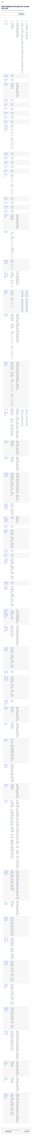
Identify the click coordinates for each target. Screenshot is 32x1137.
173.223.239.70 (12, 1027)
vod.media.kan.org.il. (6, 316)
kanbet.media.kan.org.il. (6, 364)
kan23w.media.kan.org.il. (6, 919)
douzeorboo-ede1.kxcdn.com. (12, 412)
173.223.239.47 (12, 1023)
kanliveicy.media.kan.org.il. (6, 262)
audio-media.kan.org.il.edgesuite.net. (6, 628)
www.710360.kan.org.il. (6, 1063)
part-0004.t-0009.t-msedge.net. (12, 849)
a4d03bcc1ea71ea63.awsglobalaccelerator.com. (12, 750)
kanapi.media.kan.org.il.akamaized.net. (6, 506)
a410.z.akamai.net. (12, 1018)
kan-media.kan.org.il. (6, 903)
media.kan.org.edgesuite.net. (12, 532)
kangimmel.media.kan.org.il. (6, 1033)
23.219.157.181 (12, 1004)
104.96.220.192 (12, 662)
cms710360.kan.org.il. (6, 1079)
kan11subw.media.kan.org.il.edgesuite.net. (12, 942)
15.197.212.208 (12, 760)
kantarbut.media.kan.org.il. (6, 475)
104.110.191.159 (12, 494)
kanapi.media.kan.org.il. (6, 292)
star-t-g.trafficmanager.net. (12, 830)
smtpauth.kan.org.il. (6, 673)
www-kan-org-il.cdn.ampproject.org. (6, 274)
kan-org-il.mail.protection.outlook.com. (6, 128)
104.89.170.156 (12, 976)
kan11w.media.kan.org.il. (6, 766)
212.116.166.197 (12, 176)
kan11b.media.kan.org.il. (6, 649)
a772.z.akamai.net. (12, 928)
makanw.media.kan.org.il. (6, 1009)
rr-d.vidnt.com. (12, 233)
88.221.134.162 (12, 1114)
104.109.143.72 (12, 574)
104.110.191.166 (12, 489)
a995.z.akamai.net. (12, 775)
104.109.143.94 (12, 578)
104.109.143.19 (12, 606)
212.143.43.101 (12, 186)
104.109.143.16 (12, 601)
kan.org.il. (6, 23)
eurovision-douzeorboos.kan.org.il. (6, 412)
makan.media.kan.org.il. (6, 986)
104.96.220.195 (12, 667)
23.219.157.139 (12, 999)
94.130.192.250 (12, 238)
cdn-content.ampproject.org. (12, 274)
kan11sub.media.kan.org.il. (6, 963)
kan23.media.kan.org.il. (6, 531)
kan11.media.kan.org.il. (6, 588)
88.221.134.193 (12, 1110)
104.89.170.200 (12, 980)
